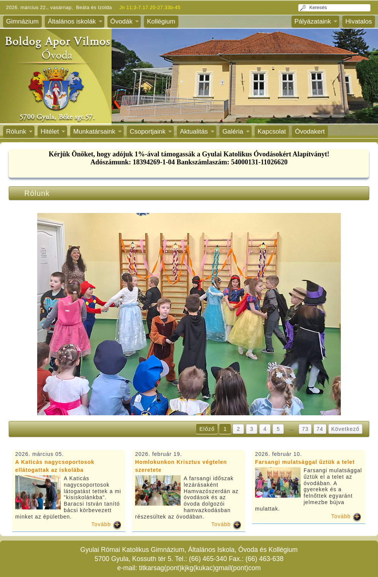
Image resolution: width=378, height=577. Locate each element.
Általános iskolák (72, 21)
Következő (345, 429)
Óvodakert (309, 131)
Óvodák (121, 21)
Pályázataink (313, 21)
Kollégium (161, 21)
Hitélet (50, 131)
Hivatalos (358, 21)
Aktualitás (194, 131)
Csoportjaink (148, 131)
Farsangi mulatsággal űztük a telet (305, 462)
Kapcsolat (272, 131)
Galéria (232, 131)
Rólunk (16, 131)
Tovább (101, 524)
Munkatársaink (94, 131)
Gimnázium (22, 21)
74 (320, 429)
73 (305, 429)
